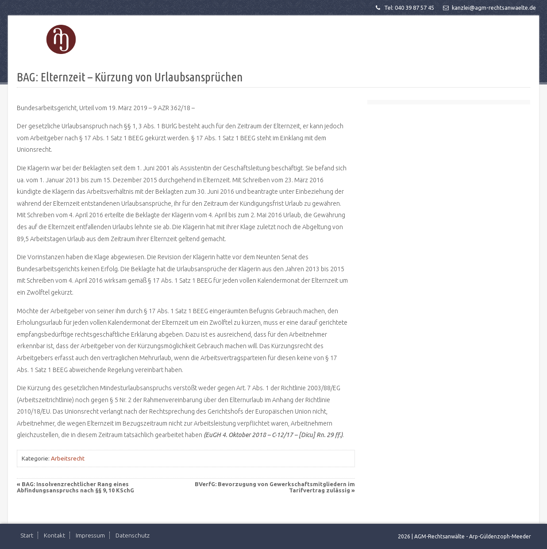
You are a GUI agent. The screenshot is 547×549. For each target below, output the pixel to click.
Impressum (90, 535)
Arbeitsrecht (68, 458)
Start (26, 535)
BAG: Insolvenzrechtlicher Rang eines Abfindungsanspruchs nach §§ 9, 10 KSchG (75, 487)
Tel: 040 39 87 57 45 (404, 7)
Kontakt (54, 535)
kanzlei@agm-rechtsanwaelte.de (489, 7)
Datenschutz (133, 535)
